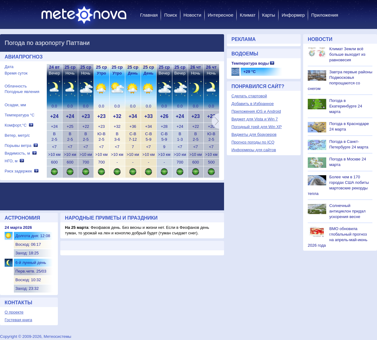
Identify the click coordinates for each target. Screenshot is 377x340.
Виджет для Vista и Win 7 (254, 119)
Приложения (324, 15)
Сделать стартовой (249, 96)
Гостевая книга (18, 320)
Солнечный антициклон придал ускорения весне (347, 211)
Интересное (220, 15)
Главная (149, 15)
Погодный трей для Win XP (256, 126)
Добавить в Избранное (252, 103)
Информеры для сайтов (253, 150)
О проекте (14, 312)
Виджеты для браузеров (253, 134)
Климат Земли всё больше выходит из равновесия (347, 54)
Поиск (170, 15)
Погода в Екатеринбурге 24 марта (345, 106)
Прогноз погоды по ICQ (253, 142)
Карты (268, 15)
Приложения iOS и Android (256, 111)
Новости (192, 15)
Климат (247, 15)
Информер (293, 15)
